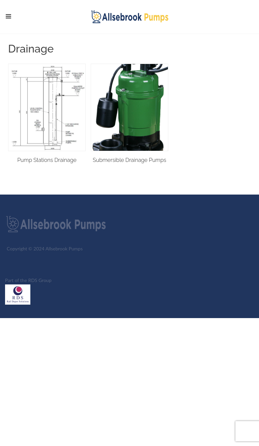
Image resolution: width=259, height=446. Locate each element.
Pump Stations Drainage (47, 160)
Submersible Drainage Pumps (129, 160)
